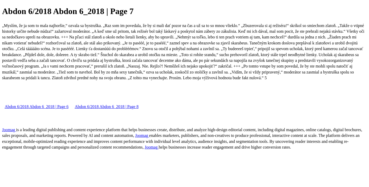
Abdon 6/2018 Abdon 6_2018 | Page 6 (36, 106)
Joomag (9, 130)
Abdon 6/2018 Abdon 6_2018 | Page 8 (107, 106)
